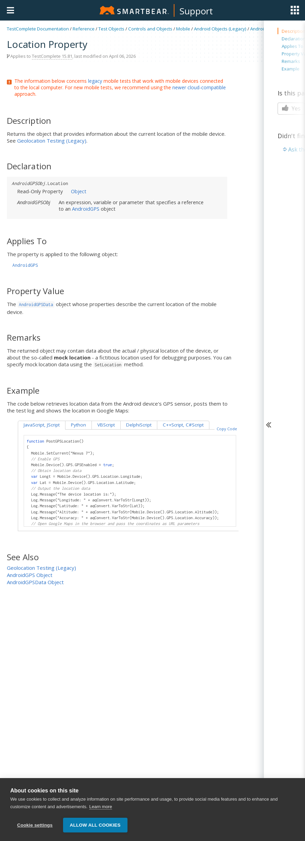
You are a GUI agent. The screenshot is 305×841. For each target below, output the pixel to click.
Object (78, 191)
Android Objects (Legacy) (220, 29)
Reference (84, 29)
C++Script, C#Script (183, 425)
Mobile (183, 29)
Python (78, 425)
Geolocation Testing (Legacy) (51, 140)
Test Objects (111, 29)
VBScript (106, 425)
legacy (95, 81)
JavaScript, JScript (42, 425)
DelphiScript (138, 425)
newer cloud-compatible (199, 87)
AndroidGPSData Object (35, 582)
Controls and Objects (150, 29)
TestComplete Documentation (38, 29)
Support (196, 11)
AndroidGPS (263, 29)
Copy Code (227, 428)
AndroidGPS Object (29, 574)
